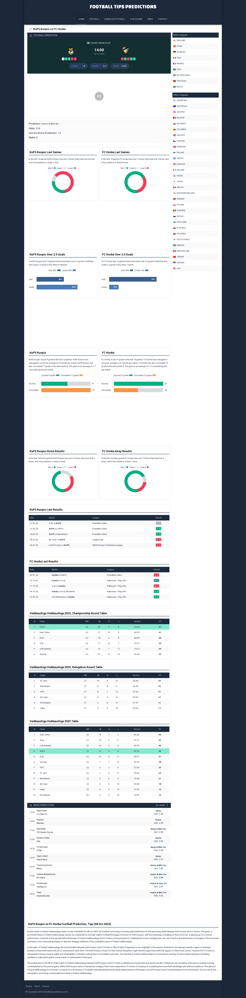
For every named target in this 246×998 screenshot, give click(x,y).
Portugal (180, 81)
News (150, 19)
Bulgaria (179, 123)
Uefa (177, 69)
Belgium (178, 118)
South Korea (181, 239)
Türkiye (178, 257)
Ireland (178, 170)
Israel (178, 175)
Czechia (179, 141)
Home (81, 19)
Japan (178, 181)
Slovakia (179, 228)
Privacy (29, 986)
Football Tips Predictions (123, 6)
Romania (179, 210)
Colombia (179, 129)
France (178, 63)
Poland (178, 204)
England (179, 40)
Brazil (178, 87)
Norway (178, 199)
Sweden (178, 245)
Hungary (179, 164)
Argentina (180, 100)
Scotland (180, 222)
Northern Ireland (184, 193)
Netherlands (181, 75)
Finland (178, 152)
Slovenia (179, 233)
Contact (162, 19)
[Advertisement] (99, 96)
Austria (179, 112)
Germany (179, 52)
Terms (37, 986)
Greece (178, 158)
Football (94, 19)
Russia (178, 216)
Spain (177, 46)
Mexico (178, 187)
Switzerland (181, 251)
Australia (180, 106)
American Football (114, 19)
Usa (177, 268)
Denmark (179, 147)
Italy (177, 58)
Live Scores (136, 19)
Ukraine (178, 262)
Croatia (179, 135)
